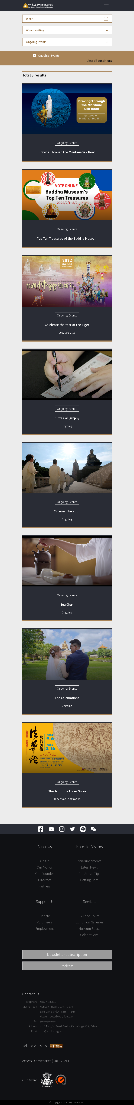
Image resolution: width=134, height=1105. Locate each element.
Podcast (67, 965)
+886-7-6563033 (48, 1001)
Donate (45, 915)
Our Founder (44, 873)
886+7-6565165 (47, 1021)
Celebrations (89, 934)
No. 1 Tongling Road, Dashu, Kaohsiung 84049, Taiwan (69, 1026)
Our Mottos (45, 867)
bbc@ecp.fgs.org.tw (50, 1031)
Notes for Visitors (89, 846)
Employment (44, 928)
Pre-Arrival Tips (89, 873)
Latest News (89, 867)
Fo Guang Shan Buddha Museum (38, 5)
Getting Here (89, 879)
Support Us (45, 901)
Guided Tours (89, 915)
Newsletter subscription (67, 954)
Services (89, 901)
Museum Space (89, 928)
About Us (45, 846)
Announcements (89, 861)
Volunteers (45, 922)
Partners (45, 886)
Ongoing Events (67, 143)
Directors (44, 879)
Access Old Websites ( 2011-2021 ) (45, 1060)
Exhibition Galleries (89, 922)
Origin (44, 861)
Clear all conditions (99, 60)
